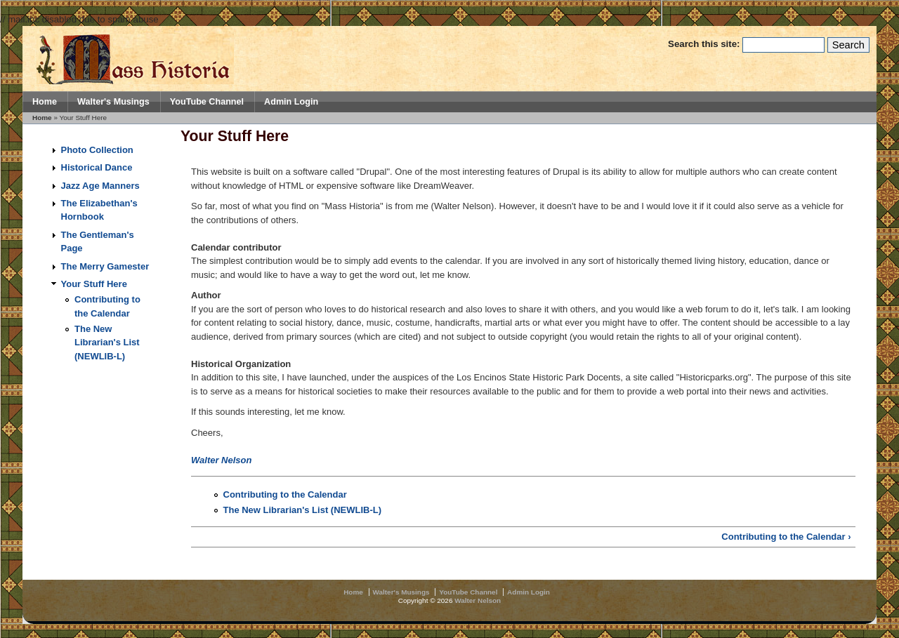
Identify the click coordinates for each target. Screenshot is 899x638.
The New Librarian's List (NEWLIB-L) (107, 342)
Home (44, 102)
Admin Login (291, 102)
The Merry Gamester (105, 266)
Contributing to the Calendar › (786, 536)
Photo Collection (97, 150)
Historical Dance (97, 167)
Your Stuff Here (94, 284)
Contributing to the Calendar (285, 494)
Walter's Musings (113, 102)
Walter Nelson (221, 460)
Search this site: (705, 44)
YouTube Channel (207, 102)
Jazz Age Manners (100, 185)
